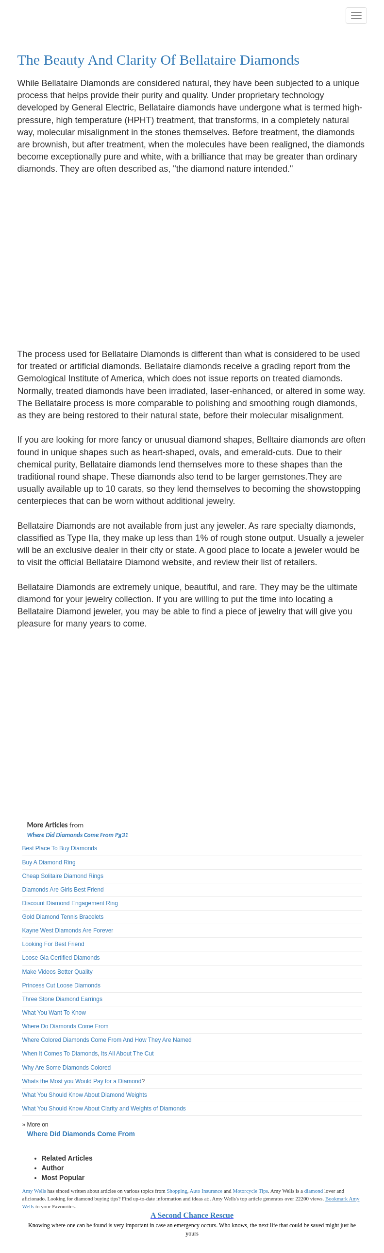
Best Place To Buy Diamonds (60, 848)
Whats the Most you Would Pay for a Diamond (82, 1081)
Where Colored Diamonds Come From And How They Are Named (107, 1040)
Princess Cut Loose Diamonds (61, 985)
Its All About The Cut (127, 1053)
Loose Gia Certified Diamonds (61, 957)
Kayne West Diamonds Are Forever (68, 930)
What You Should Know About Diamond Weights (84, 1095)
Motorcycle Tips (250, 1191)
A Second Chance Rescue (192, 1215)
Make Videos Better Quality (57, 971)
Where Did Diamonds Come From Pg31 (77, 835)
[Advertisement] (99, 256)
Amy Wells (34, 1191)
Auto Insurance (206, 1191)
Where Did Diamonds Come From (81, 1134)
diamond (313, 1191)
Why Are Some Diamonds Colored (66, 1067)
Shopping (177, 1191)
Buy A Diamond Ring (49, 862)
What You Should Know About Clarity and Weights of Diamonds (104, 1108)
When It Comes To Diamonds (60, 1053)
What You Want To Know (54, 1012)
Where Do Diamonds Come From (65, 1026)
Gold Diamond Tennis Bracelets (63, 916)
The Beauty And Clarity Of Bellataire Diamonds (158, 60)
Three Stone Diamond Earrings (62, 999)
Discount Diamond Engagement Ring (70, 903)
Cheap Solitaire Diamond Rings (62, 876)
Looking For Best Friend (53, 944)
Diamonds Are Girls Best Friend (63, 889)
